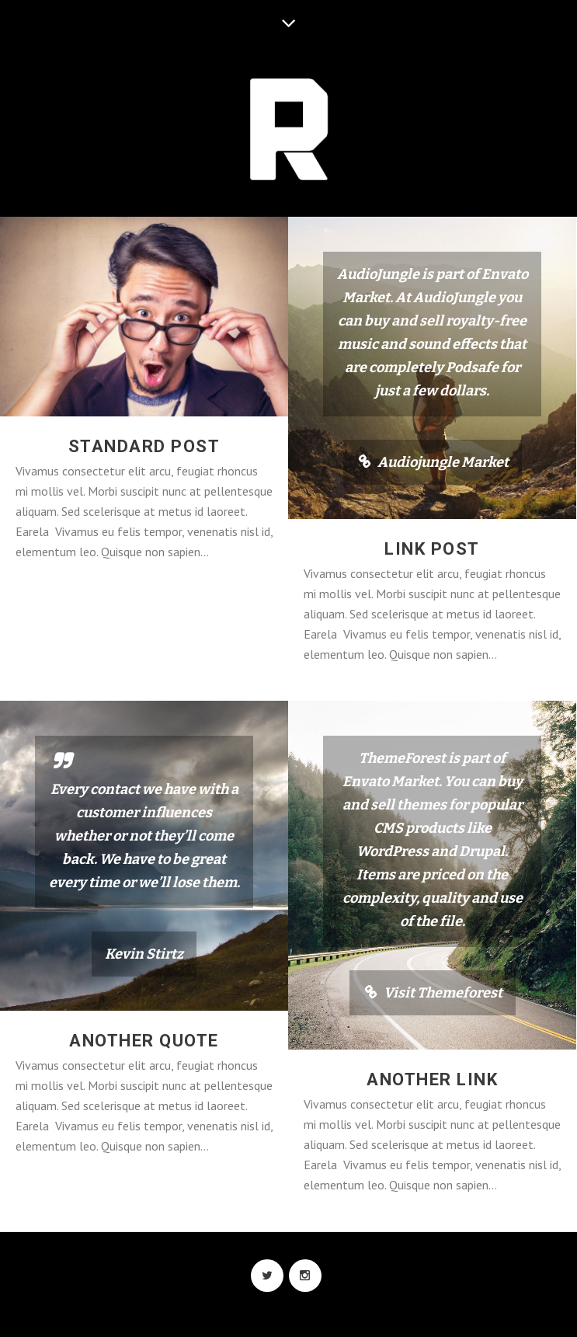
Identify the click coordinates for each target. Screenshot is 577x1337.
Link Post (432, 549)
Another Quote (144, 1042)
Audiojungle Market (443, 462)
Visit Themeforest (443, 994)
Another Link (432, 1081)
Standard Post (144, 446)
